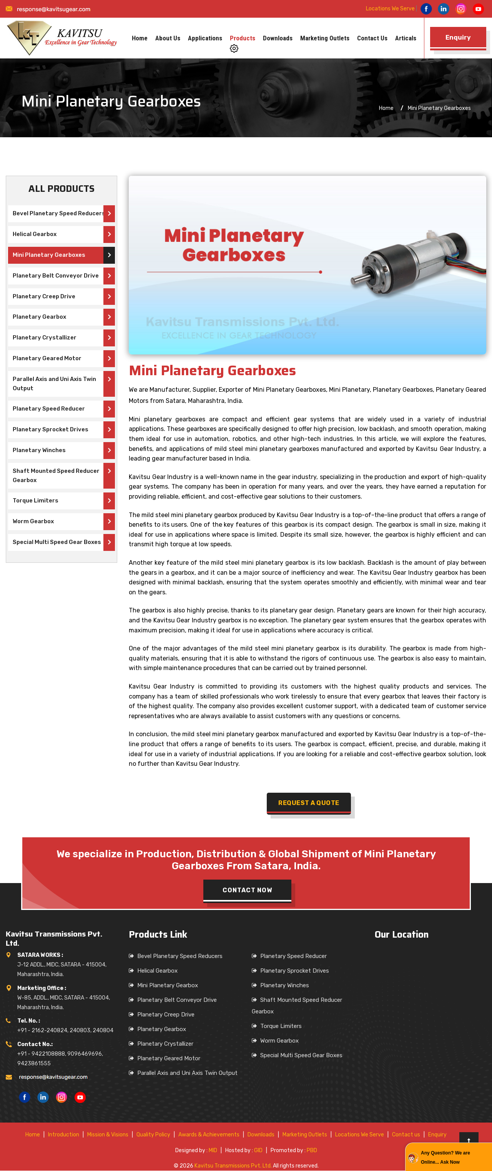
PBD (312, 1151)
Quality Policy (153, 1135)
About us (167, 38)
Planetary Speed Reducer (48, 409)
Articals (405, 38)
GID (258, 1151)
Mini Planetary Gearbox (167, 985)
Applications (205, 38)
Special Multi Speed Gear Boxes (56, 542)
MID (213, 1151)
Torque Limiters (35, 500)
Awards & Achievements (208, 1135)
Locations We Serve (390, 8)
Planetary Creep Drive (43, 296)
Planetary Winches (38, 450)
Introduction (63, 1135)
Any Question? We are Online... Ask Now (445, 1157)
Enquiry (437, 1135)
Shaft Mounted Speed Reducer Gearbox (56, 476)
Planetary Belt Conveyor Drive (55, 276)
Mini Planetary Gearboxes (48, 255)
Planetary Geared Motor (46, 358)
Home (140, 38)
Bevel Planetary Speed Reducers (58, 213)
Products (242, 38)
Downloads (278, 38)
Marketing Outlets (324, 38)
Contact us (372, 38)
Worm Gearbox (32, 521)
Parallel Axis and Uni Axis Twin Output (54, 384)
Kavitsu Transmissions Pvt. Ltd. (233, 1166)
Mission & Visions (107, 1135)
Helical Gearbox (34, 234)
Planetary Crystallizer (44, 337)
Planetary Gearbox (38, 317)
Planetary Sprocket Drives (50, 429)
